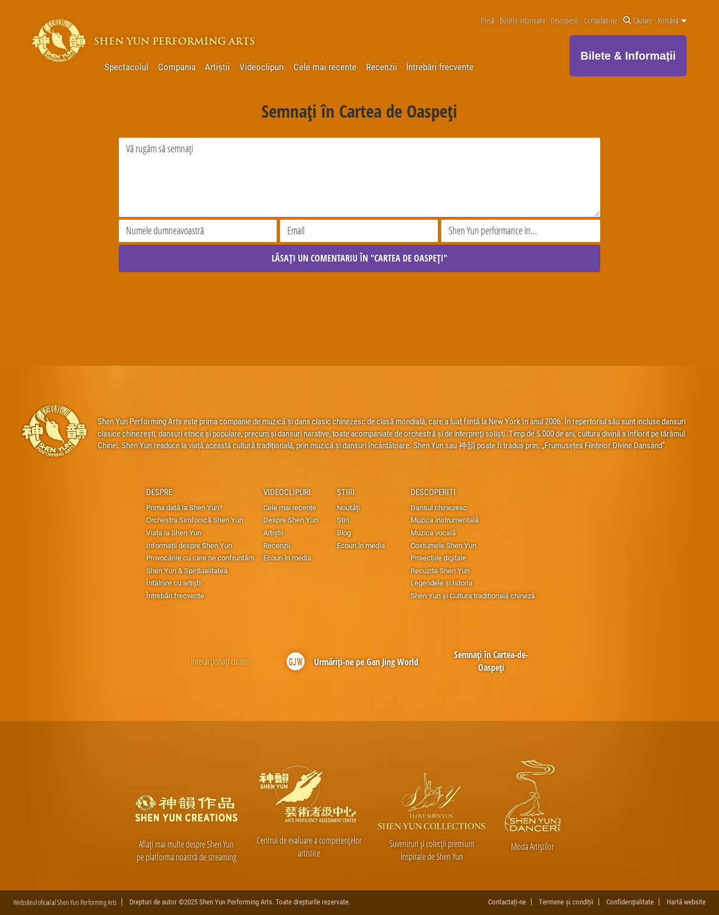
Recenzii (381, 66)
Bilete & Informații (628, 56)
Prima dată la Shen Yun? (184, 507)
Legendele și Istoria (441, 583)
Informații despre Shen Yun (189, 545)
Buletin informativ (522, 20)
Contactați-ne (600, 20)
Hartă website (686, 902)
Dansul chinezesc (439, 507)
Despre (159, 491)
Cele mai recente (324, 66)
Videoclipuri (261, 66)
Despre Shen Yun (290, 520)
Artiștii (217, 66)
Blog (344, 532)
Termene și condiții (566, 902)
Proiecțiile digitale (438, 558)
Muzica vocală (433, 532)
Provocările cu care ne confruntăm (200, 558)
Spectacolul (126, 66)
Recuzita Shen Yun (440, 570)
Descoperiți (564, 20)
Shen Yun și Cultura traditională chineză (473, 595)
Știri (346, 491)
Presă (487, 20)
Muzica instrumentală (445, 520)
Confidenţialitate (630, 902)
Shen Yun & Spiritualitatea (187, 570)
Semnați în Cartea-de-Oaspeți (491, 661)
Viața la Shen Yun (173, 532)
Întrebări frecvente (440, 66)
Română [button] (672, 20)
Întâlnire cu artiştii (174, 583)
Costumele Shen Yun (443, 545)
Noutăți (348, 507)
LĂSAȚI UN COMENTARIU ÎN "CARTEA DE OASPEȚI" (359, 258)
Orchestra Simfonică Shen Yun (194, 520)
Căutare (637, 20)
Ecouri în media (287, 558)
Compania (177, 66)
